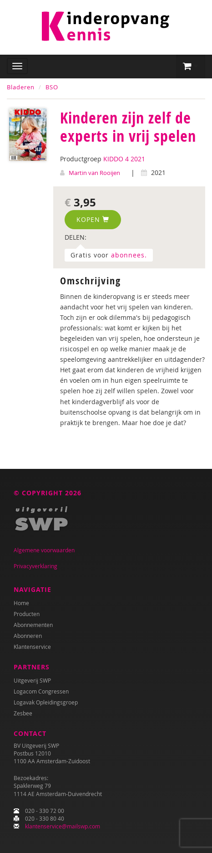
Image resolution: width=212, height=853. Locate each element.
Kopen (92, 219)
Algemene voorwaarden (44, 550)
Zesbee (23, 713)
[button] (190, 66)
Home (21, 602)
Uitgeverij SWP (32, 680)
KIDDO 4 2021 (124, 158)
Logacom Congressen (41, 691)
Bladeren (21, 87)
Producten (27, 613)
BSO (51, 87)
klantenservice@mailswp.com (62, 826)
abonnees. (129, 255)
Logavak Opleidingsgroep (46, 702)
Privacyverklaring (35, 566)
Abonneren (28, 635)
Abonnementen (33, 624)
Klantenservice (32, 646)
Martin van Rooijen (94, 173)
